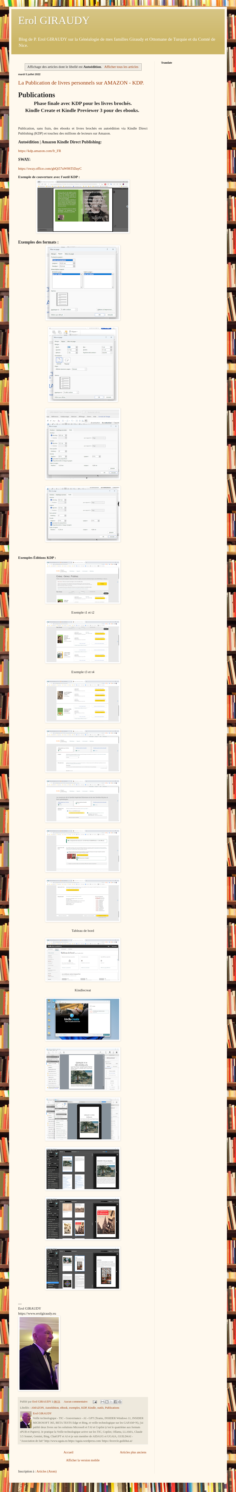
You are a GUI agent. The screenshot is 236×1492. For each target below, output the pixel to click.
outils (100, 1407)
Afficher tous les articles (121, 67)
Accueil (69, 1452)
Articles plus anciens (133, 1452)
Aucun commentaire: (76, 1401)
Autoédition (52, 1407)
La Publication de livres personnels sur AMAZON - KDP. (81, 83)
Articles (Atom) (47, 1471)
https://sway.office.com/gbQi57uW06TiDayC (50, 168)
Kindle (92, 1407)
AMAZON (37, 1407)
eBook (64, 1407)
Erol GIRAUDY (54, 20)
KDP (84, 1407)
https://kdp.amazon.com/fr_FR (39, 151)
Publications (112, 1407)
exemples (74, 1407)
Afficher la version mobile (83, 1460)
